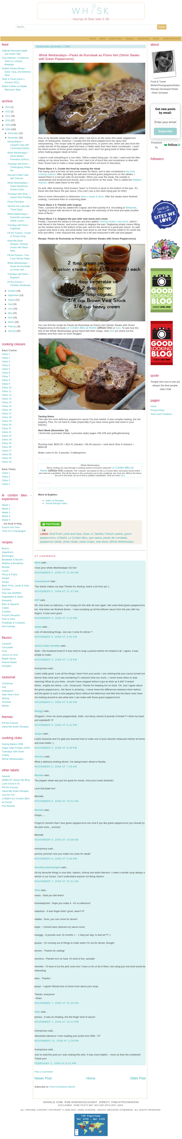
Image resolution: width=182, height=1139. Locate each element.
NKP (36, 600)
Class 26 (6, 447)
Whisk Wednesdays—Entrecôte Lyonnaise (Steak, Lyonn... (18, 217)
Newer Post (43, 1078)
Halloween (7, 690)
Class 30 (6, 461)
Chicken (6, 589)
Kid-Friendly (8, 626)
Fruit (4, 651)
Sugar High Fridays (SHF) (16, 747)
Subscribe (165, 131)
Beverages (8, 555)
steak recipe (86, 541)
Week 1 (6, 505)
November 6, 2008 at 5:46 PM (55, 858)
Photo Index (115, 38)
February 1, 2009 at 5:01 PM (55, 1063)
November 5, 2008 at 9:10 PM (55, 725)
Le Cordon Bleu (77, 537)
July (10, 304)
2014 (8, 107)
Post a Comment (43, 1071)
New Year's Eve (10, 694)
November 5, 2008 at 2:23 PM (55, 618)
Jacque (38, 733)
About (102, 38)
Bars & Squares (10, 604)
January (12, 331)
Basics (5, 548)
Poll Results (8, 806)
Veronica (39, 756)
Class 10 (6, 387)
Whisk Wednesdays (12, 759)
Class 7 (6, 376)
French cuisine (114, 533)
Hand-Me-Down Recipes (15, 726)
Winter (5, 705)
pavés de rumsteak (115, 537)
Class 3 (6, 361)
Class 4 (6, 365)
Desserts (7, 600)
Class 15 (6, 406)
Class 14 (6, 402)
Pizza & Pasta (9, 574)
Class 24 (6, 439)
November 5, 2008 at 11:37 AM (56, 591)
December (13, 133)
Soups (5, 581)
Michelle (38, 775)
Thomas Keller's (108, 221)
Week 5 (6, 519)
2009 (8, 125)
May (10, 313)
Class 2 (6, 357)
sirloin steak (70, 541)
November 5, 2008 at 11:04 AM (56, 572)
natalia (38, 626)
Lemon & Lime (10, 654)
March (11, 322)
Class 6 (6, 372)
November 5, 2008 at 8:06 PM (55, 702)
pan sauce (95, 537)
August (12, 299)
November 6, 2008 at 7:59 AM (55, 766)
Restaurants (143, 38)
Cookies (6, 611)
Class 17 (6, 413)
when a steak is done (92, 196)
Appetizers (8, 552)
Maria (37, 562)
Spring (5, 698)
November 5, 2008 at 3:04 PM (55, 636)
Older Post (138, 1078)
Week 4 (6, 516)
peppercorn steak (50, 541)
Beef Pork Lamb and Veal (65, 533)
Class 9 (6, 383)
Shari (37, 890)
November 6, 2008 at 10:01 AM (56, 801)
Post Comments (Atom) (62, 1086)
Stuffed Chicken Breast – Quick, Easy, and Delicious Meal (16, 71)
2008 (8, 129)
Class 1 (6, 354)
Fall (4, 687)
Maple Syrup (9, 658)
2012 (8, 111)
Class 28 (6, 454)
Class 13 (6, 398)
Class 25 (6, 443)
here (118, 328)
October (12, 291)
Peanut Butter (9, 662)
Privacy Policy (157, 410)
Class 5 (6, 369)
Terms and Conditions (161, 414)
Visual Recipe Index (56, 503)
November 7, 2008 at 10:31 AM (56, 881)
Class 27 (6, 450)
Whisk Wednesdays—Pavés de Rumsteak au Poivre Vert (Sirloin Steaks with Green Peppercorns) (89, 57)
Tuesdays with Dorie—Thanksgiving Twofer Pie (19, 167)
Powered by (165, 145)
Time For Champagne (14, 531)
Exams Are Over (11, 527)
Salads (5, 578)
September (13, 295)
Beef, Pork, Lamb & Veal (15, 585)
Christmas (7, 683)
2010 (8, 120)
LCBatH (62, 537)
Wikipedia (131, 207)
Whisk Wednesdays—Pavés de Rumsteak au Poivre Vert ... (18, 266)
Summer (6, 702)
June (10, 308)
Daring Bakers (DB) (12, 744)
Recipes (130, 38)
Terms (156, 38)
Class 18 (6, 417)
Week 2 (6, 508)
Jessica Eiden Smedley (47, 645)
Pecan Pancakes (15, 201)
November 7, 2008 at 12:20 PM (56, 1003)
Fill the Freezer (10, 723)
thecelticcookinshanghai (47, 867)
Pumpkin (6, 666)
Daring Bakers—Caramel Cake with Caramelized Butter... (19, 145)
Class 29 (6, 458)
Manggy (38, 711)
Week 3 (6, 512)
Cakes (5, 607)
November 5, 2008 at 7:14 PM (55, 659)
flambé (99, 533)
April (10, 317)
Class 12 (6, 395)
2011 (8, 116)
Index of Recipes (55, 500)
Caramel (6, 643)
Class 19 (6, 421)
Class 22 (6, 432)
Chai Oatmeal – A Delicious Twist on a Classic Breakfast (15, 61)
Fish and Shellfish (11, 593)
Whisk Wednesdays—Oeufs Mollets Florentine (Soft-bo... (18, 156)
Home (93, 38)
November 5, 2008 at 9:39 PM (55, 747)
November (13, 137)
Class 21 (6, 428)
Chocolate (7, 647)
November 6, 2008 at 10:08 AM (56, 839)
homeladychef (42, 581)
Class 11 (6, 391)
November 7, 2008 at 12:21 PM (56, 1021)
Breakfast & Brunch (12, 559)
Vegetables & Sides (12, 596)
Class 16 (6, 409)
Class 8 (6, 380)
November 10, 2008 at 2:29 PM (56, 1040)
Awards (6, 776)
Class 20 (6, 424)
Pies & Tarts (8, 619)
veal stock (122, 221)
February (12, 326)
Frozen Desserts (11, 615)
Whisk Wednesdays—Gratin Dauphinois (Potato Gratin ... (18, 186)
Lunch (5, 570)
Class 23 (6, 435)
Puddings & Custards (13, 622)
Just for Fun (8, 794)
